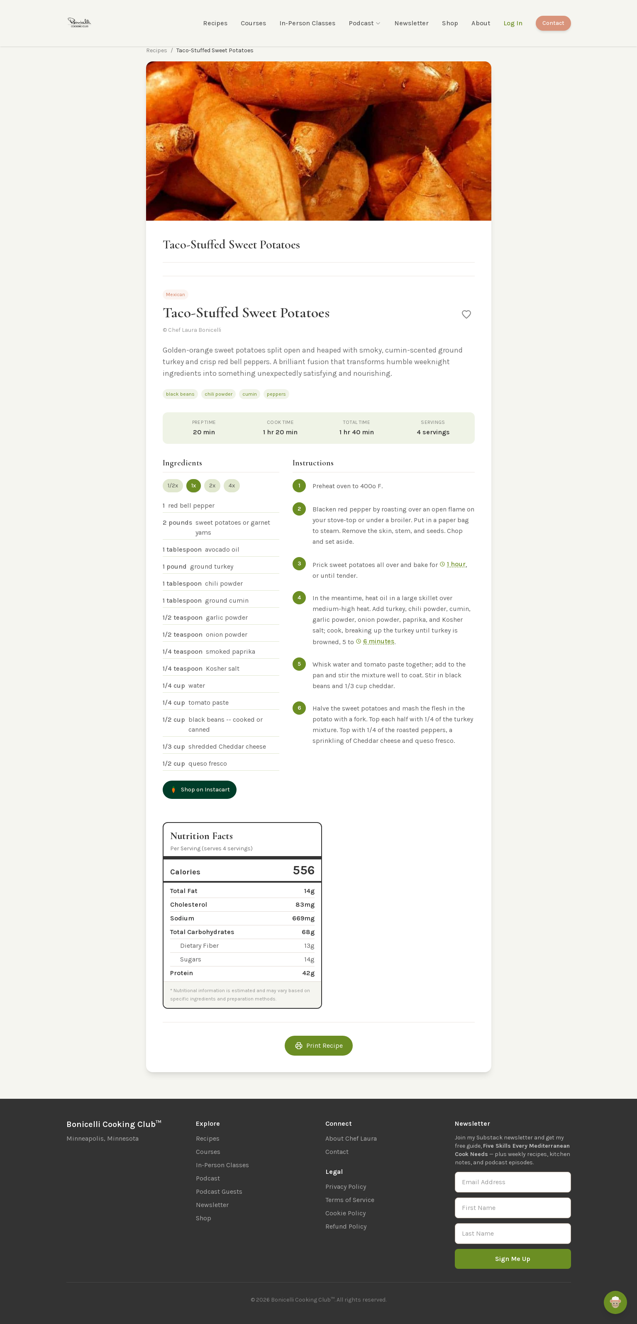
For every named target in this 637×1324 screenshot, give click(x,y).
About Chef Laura (351, 1138)
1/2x (173, 485)
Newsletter (411, 23)
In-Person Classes (307, 23)
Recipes (215, 23)
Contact (553, 23)
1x (193, 485)
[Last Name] (513, 1233)
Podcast (365, 23)
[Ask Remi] (615, 1302)
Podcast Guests (219, 1191)
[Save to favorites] (466, 314)
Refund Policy (345, 1226)
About (480, 23)
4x (232, 485)
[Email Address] (513, 1182)
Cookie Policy (345, 1213)
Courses (253, 23)
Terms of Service (349, 1200)
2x (212, 485)
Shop (450, 23)
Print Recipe (319, 1046)
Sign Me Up (512, 1259)
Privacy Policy (345, 1186)
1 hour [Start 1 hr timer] (452, 564)
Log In (512, 23)
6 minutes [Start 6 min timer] (375, 641)
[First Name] (513, 1207)
